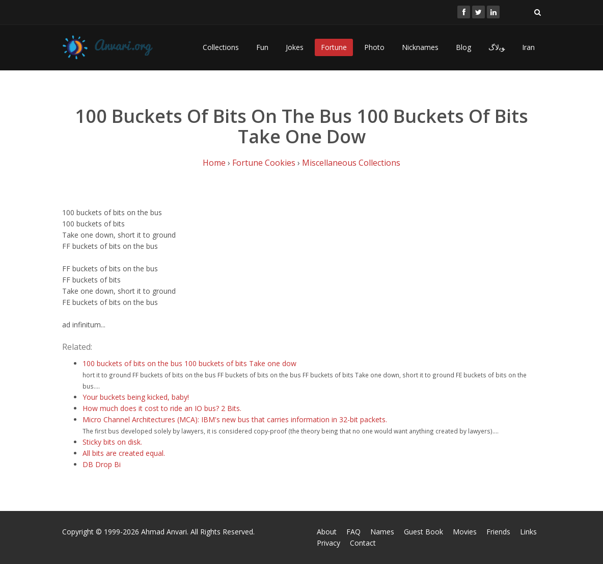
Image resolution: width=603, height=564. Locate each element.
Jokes (295, 47)
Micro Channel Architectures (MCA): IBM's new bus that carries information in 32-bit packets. (235, 419)
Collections (221, 47)
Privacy (328, 543)
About (327, 531)
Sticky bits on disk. (112, 442)
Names (382, 531)
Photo (374, 47)
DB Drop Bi (102, 464)
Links (528, 531)
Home (214, 162)
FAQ (353, 531)
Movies (465, 531)
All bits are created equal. (124, 453)
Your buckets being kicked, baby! (136, 397)
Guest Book (423, 531)
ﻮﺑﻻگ (496, 47)
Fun (262, 47)
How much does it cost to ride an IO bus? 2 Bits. (162, 408)
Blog (463, 47)
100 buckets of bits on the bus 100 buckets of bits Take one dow (189, 363)
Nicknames (420, 47)
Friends (498, 531)
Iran (528, 47)
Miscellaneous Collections (351, 162)
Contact (363, 543)
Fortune (334, 47)
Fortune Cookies (263, 162)
